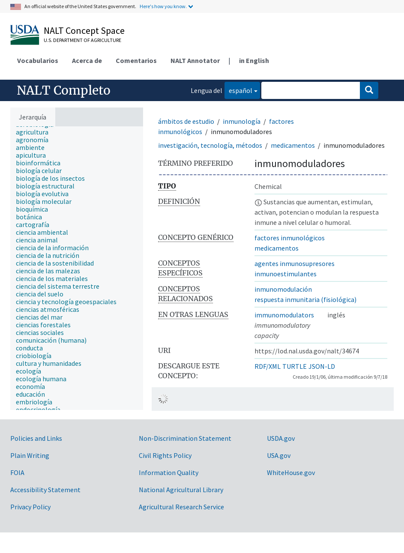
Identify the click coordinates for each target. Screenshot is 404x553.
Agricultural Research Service (181, 506)
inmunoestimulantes (285, 273)
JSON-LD (321, 366)
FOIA (17, 472)
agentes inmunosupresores (294, 263)
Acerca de (87, 60)
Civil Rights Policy (165, 455)
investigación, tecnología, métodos (210, 145)
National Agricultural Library (181, 489)
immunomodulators (284, 315)
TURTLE (294, 366)
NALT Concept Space (84, 30)
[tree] (76, 268)
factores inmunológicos (289, 237)
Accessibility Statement (45, 489)
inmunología (241, 121)
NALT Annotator (195, 60)
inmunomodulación (283, 289)
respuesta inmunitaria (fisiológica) (305, 299)
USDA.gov (281, 438)
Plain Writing (29, 455)
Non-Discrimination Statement (185, 438)
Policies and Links (36, 438)
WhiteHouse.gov (291, 472)
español (238, 90)
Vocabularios (37, 60)
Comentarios (136, 60)
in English (254, 60)
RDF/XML (267, 366)
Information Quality (168, 472)
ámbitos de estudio (186, 121)
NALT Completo (64, 90)
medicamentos (293, 145)
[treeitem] (35, 132)
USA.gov (278, 455)
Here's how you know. (163, 6)
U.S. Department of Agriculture (82, 40)
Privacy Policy (30, 506)
